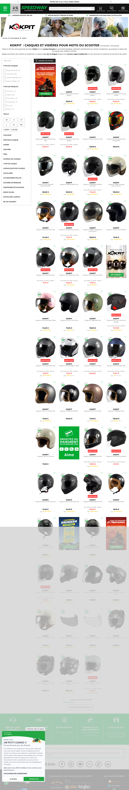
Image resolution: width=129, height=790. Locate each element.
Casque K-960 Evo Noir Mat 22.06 (116, 593)
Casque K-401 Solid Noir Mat (69, 592)
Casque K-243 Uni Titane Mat (45, 411)
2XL (21, 120)
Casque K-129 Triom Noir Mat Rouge (116, 321)
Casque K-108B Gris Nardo (92, 366)
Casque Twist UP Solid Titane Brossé (69, 684)
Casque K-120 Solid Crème (45, 638)
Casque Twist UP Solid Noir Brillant (45, 684)
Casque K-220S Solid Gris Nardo (93, 684)
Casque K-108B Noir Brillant (69, 411)
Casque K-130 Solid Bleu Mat (116, 366)
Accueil (5, 38)
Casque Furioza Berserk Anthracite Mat (45, 185)
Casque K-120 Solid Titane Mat (69, 275)
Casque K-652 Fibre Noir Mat (92, 592)
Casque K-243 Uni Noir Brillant (116, 230)
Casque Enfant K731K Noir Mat (69, 502)
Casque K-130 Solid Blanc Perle (69, 366)
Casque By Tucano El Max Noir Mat (45, 140)
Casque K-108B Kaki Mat (93, 321)
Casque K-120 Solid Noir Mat (45, 230)
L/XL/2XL (14, 125)
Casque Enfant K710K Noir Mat (45, 502)
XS (6, 116)
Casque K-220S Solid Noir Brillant (92, 95)
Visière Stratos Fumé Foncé (69, 638)
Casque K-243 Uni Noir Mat (69, 321)
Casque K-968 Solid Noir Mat (92, 502)
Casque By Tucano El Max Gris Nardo (116, 95)
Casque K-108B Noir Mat (116, 411)
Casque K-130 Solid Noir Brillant (69, 230)
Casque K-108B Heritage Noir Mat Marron (92, 231)
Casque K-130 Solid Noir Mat (45, 275)
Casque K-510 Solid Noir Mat (92, 457)
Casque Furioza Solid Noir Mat (93, 139)
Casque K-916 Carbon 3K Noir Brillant (69, 95)
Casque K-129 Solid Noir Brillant (116, 457)
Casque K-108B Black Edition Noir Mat (92, 185)
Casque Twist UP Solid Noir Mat (116, 638)
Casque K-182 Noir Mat (45, 547)
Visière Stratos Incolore (92, 638)
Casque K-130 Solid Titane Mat (45, 366)
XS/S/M (6, 125)
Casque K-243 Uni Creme (45, 457)
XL (14, 120)
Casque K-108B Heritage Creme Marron (116, 185)
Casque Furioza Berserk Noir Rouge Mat (116, 140)
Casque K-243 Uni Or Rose (92, 411)
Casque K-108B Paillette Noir (69, 185)
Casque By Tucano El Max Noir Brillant (69, 140)
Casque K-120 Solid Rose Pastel (45, 321)
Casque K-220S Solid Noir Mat (45, 592)
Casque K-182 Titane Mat (93, 547)
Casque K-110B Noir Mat (116, 502)
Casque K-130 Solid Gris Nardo (92, 275)
